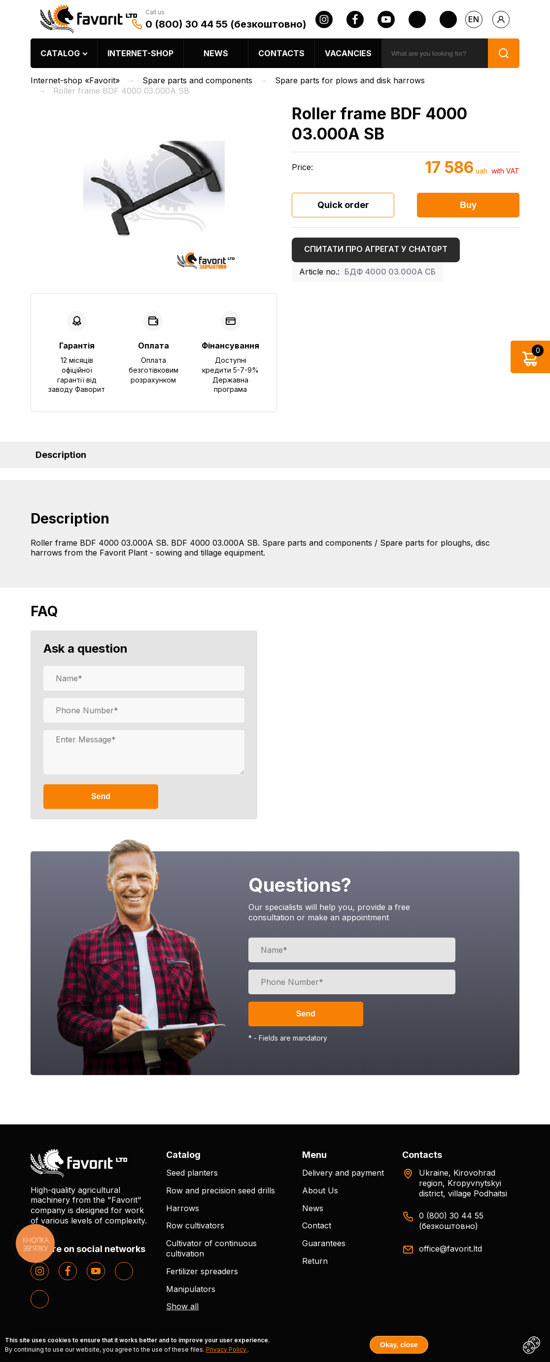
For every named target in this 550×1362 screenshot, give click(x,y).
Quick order (343, 205)
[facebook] (355, 19)
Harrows (182, 1208)
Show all (182, 1306)
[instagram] (324, 19)
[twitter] (417, 19)
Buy (468, 205)
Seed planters (192, 1173)
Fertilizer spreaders (202, 1271)
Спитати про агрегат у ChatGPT (375, 249)
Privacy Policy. (226, 1349)
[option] (154, 189)
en (473, 19)
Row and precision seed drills (220, 1190)
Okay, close (399, 1345)
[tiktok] (448, 19)
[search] (434, 53)
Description (60, 455)
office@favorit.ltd (450, 1249)
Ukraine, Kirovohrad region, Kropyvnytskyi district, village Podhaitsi (463, 1183)
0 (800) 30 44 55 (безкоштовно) (226, 24)
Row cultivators (195, 1225)
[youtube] (386, 19)
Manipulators (190, 1289)
